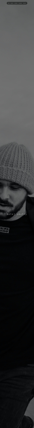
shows (16, 3)
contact (20, 3)
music (12, 3)
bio (9, 3)
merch (24, 3)
